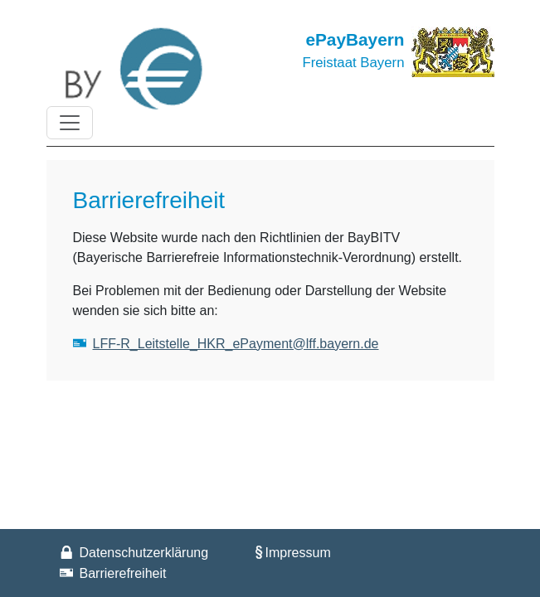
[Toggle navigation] (69, 122)
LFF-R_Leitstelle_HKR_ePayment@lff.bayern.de (236, 344)
